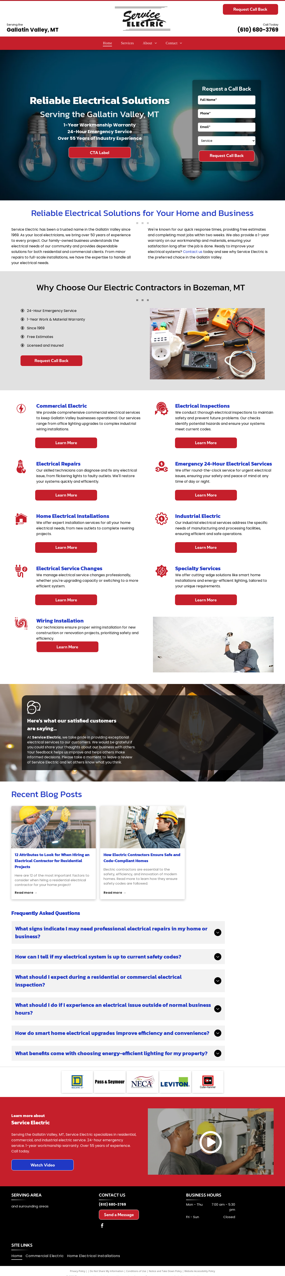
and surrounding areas (30, 1206)
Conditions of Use (136, 1271)
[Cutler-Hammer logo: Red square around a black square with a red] (208, 1082)
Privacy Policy (77, 1271)
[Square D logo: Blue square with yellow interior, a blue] (77, 1082)
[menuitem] (107, 43)
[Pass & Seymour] (110, 1082)
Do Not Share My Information (107, 1271)
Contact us (192, 251)
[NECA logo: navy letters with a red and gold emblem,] (142, 1082)
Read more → (26, 892)
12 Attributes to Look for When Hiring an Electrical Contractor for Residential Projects (52, 861)
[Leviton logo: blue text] (175, 1082)
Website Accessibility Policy (199, 1271)
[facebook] (102, 1226)
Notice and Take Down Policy (165, 1271)
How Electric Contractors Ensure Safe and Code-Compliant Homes (142, 858)
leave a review (119, 757)
